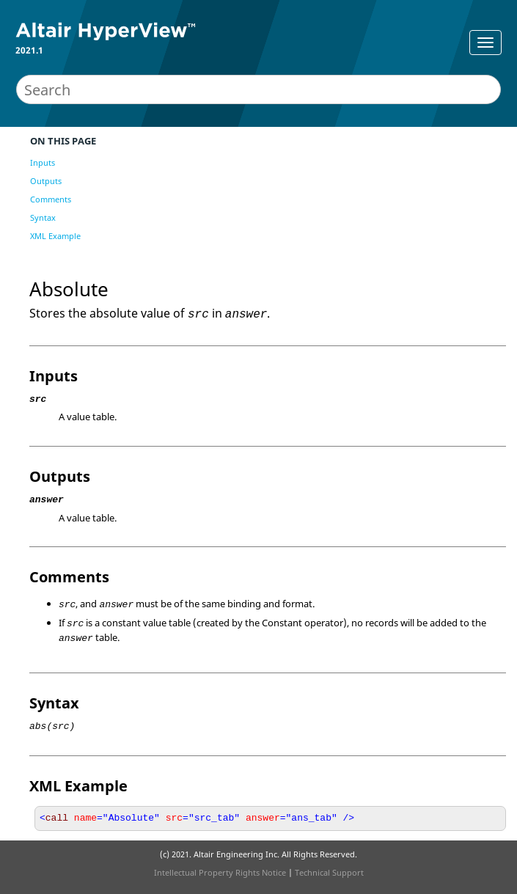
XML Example (55, 235)
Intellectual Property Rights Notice (220, 872)
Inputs (42, 162)
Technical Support (329, 872)
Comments (50, 199)
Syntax (43, 217)
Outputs (46, 180)
